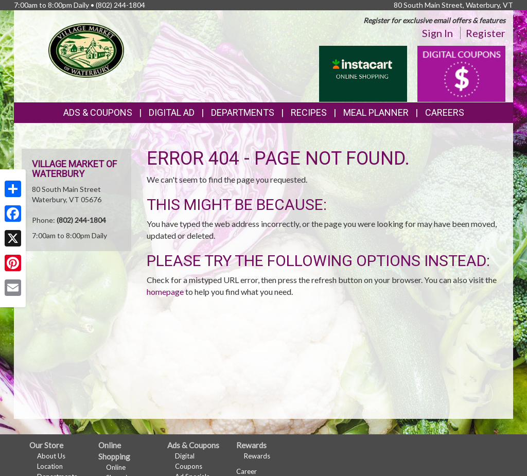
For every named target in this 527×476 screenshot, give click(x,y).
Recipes (309, 112)
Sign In (437, 33)
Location (50, 466)
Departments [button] (242, 112)
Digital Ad (172, 112)
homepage (165, 291)
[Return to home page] (86, 49)
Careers (444, 112)
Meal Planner (376, 112)
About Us (51, 456)
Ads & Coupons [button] (97, 112)
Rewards (257, 456)
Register (485, 33)
